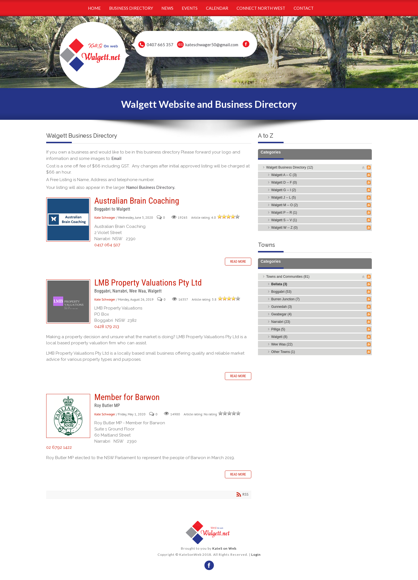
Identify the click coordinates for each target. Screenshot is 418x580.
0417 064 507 (107, 244)
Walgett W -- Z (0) (284, 228)
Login (256, 554)
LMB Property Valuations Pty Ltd (68, 301)
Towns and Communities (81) (287, 277)
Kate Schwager (104, 217)
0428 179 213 (106, 326)
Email (116, 158)
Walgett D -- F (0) (284, 182)
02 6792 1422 (59, 447)
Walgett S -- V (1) (284, 220)
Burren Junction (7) (285, 299)
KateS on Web (224, 548)
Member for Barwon (68, 416)
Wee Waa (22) (282, 344)
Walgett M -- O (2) (284, 205)
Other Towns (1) (283, 352)
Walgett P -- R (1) (284, 213)
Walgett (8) (279, 337)
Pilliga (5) (278, 329)
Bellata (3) (279, 284)
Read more (238, 262)
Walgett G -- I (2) (283, 190)
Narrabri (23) (280, 322)
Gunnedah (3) (281, 307)
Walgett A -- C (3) (284, 175)
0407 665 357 (160, 44)
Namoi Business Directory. (150, 187)
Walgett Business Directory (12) (289, 167)
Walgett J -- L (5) (283, 197)
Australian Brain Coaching (68, 219)
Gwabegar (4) (281, 314)
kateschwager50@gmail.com (211, 44)
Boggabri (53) (281, 292)
